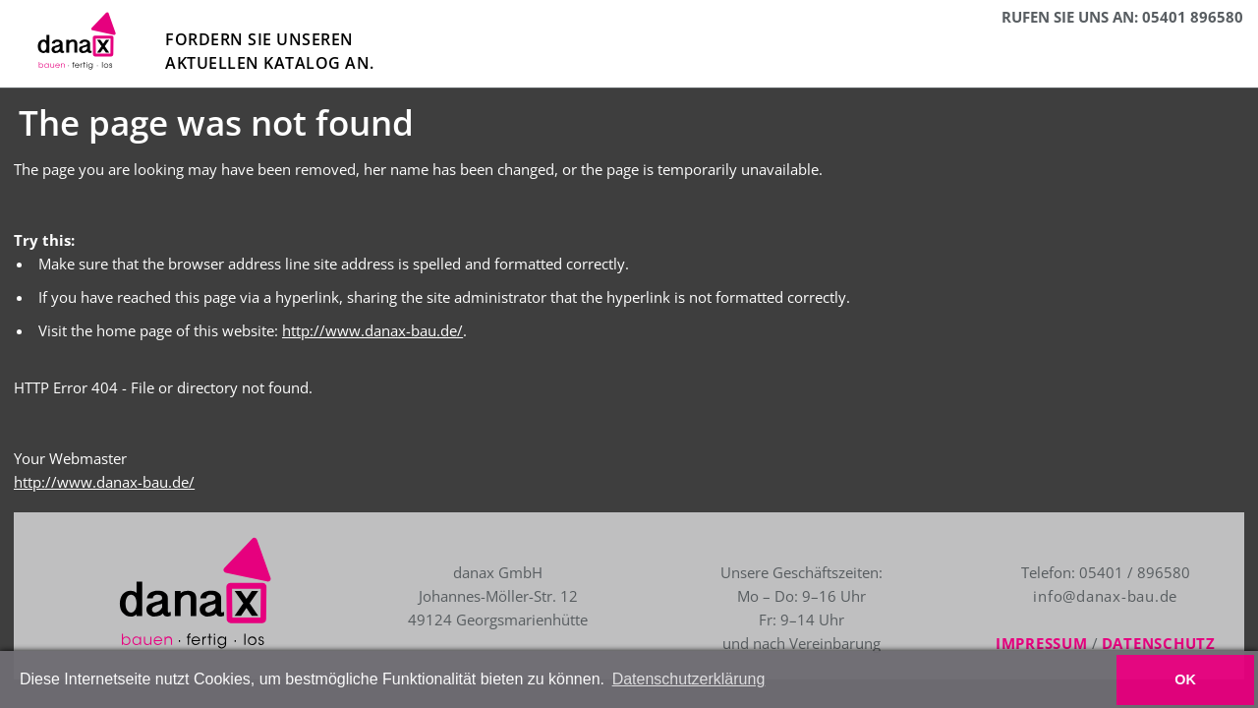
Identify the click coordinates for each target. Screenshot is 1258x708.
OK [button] (1185, 679)
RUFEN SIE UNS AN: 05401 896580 (1122, 17)
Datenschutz (1143, 643)
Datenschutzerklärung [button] (689, 679)
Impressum (1027, 643)
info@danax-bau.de (1053, 596)
